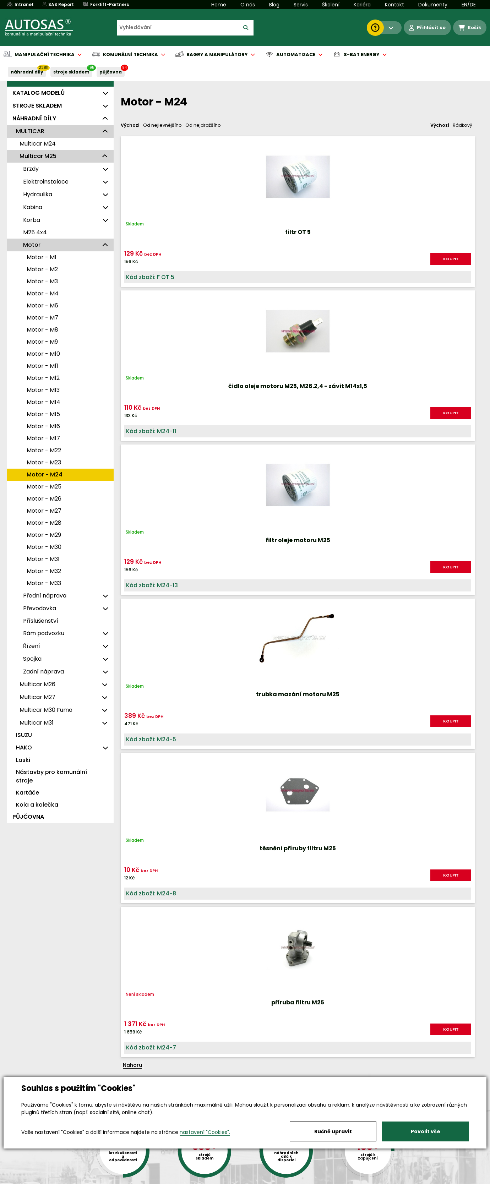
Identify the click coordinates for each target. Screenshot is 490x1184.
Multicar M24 (38, 144)
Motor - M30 (44, 547)
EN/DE (469, 4)
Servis (301, 4)
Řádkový (462, 125)
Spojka (32, 659)
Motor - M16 (43, 426)
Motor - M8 (42, 330)
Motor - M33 (44, 583)
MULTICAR (30, 131)
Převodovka (39, 608)
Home (218, 4)
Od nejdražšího (203, 125)
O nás (247, 4)
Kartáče (27, 793)
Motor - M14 (43, 402)
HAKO (24, 747)
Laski (23, 760)
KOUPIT (183, 265)
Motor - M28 (44, 523)
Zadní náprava (43, 671)
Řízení (31, 646)
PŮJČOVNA (110, 72)
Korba (31, 220)
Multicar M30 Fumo (46, 710)
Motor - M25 (44, 486)
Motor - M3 (42, 281)
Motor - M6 (42, 305)
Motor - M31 (43, 559)
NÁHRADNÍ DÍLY (27, 72)
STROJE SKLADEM (71, 72)
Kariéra (362, 4)
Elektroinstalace (46, 182)
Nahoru (132, 460)
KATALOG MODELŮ (38, 93)
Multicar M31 (37, 723)
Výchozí (130, 125)
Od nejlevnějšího (162, 125)
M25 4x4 (35, 232)
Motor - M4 (43, 293)
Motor (31, 245)
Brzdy (31, 169)
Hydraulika (37, 194)
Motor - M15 (43, 414)
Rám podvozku (43, 633)
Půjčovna (258, 1179)
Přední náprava (44, 595)
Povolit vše (425, 1131)
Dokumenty (432, 4)
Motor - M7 (42, 317)
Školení (330, 4)
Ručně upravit (333, 1131)
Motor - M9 (42, 342)
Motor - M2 (42, 269)
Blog (274, 4)
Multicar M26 (37, 684)
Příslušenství (40, 621)
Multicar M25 (38, 156)
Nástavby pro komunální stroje (51, 776)
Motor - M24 (44, 474)
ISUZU (24, 735)
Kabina (32, 207)
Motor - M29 (44, 535)
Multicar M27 (37, 697)
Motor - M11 (42, 366)
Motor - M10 (43, 354)
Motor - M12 (43, 378)
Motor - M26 (44, 499)
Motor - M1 (41, 257)
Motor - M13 (43, 390)
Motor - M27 (44, 511)
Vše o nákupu (57, 1179)
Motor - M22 (44, 450)
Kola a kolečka (37, 805)
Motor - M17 (43, 438)
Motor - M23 (44, 462)
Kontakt (394, 4)
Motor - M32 (44, 571)
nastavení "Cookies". (205, 1132)
